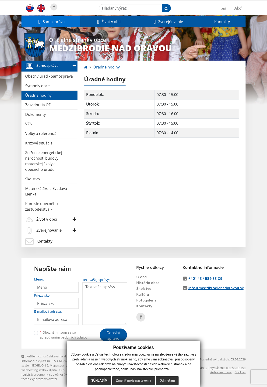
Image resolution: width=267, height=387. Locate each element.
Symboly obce (37, 85)
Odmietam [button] (167, 380)
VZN (28, 124)
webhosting (29, 370)
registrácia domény (34, 374)
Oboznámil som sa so (63, 334)
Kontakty (222, 21)
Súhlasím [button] (99, 380)
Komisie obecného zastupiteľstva (41, 206)
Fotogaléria (146, 300)
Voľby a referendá (40, 133)
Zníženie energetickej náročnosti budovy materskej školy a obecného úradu (43, 161)
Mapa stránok (59, 365)
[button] (50, 21)
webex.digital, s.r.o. (52, 370)
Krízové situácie (39, 143)
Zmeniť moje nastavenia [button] (133, 380)
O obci (141, 277)
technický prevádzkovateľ (39, 379)
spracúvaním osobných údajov (63, 337)
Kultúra (142, 294)
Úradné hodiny (38, 95)
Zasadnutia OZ (38, 104)
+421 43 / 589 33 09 (205, 279)
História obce (147, 283)
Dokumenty (35, 114)
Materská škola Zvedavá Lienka (46, 191)
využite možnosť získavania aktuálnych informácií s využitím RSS (50, 358)
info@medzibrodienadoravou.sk (216, 288)
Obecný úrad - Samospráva (49, 76)
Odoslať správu (113, 335)
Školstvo (32, 179)
